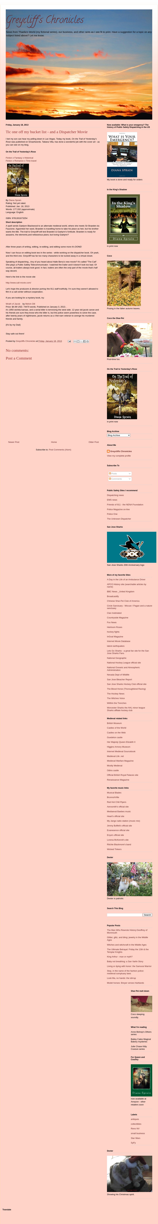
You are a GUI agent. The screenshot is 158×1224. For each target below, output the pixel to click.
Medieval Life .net (115, 756)
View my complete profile (119, 456)
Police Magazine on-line (118, 509)
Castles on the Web (116, 732)
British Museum (114, 723)
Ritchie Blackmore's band (119, 844)
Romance (19, 161)
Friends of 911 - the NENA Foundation (125, 504)
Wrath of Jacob (13, 304)
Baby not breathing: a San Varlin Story (125, 961)
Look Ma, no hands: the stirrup (121, 978)
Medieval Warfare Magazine (120, 761)
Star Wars (135, 1138)
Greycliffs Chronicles (121, 451)
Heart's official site (115, 816)
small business (138, 1133)
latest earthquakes (115, 646)
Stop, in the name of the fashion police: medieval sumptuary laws (125, 972)
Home (54, 442)
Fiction (9, 158)
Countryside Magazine (117, 617)
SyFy (133, 1143)
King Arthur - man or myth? (119, 956)
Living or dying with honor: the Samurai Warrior (129, 966)
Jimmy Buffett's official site (119, 825)
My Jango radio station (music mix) (123, 821)
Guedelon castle (114, 737)
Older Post (94, 442)
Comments (115, 479)
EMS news (112, 500)
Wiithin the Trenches (116, 703)
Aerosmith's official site (118, 806)
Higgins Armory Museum (118, 747)
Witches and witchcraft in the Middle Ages (126, 945)
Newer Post (13, 442)
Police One (112, 514)
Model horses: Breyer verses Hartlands (125, 983)
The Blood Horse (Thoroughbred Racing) (126, 689)
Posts (113, 473)
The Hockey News (115, 693)
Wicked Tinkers (114, 849)
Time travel (31, 161)
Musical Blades (114, 792)
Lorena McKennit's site (118, 840)
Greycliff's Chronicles (45, 21)
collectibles (136, 1124)
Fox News (112, 622)
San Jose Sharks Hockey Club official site (126, 684)
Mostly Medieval (114, 765)
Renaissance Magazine (118, 780)
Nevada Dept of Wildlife (118, 674)
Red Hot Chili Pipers (116, 802)
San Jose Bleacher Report (119, 679)
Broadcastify (113, 596)
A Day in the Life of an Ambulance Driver (126, 579)
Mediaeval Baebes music (119, 811)
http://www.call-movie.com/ (18, 282)
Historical (28, 158)
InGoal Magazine (115, 636)
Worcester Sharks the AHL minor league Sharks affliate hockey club (126, 709)
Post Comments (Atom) (60, 449)
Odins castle (113, 770)
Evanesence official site (118, 830)
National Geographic (117, 658)
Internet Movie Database (118, 641)
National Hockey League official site (124, 662)
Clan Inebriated (114, 613)
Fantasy (18, 158)
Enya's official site (115, 835)
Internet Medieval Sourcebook (121, 751)
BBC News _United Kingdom (120, 591)
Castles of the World (116, 728)
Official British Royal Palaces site (122, 775)
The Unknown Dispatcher (119, 519)
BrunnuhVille (113, 797)
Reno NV (135, 1128)
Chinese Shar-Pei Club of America (123, 601)
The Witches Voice (116, 698)
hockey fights (113, 632)
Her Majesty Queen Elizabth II (121, 742)
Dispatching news (115, 495)
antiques (135, 1119)
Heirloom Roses (114, 627)
